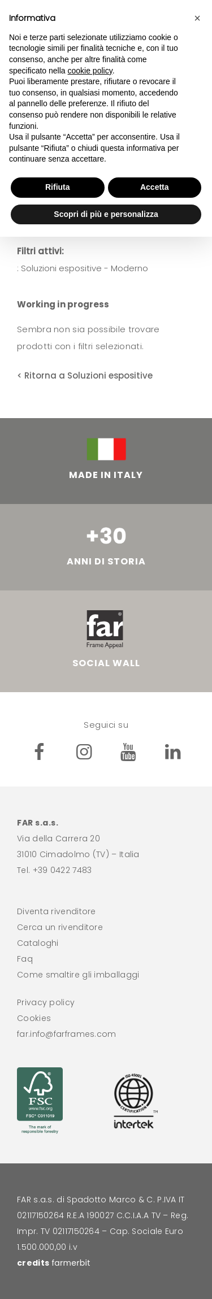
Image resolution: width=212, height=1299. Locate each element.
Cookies (34, 1018)
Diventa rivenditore (56, 911)
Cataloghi (38, 943)
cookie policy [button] (90, 70)
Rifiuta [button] (57, 187)
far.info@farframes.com (66, 1034)
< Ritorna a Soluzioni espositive (85, 375)
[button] (197, 18)
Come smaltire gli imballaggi (78, 974)
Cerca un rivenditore (60, 927)
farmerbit (70, 1262)
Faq (25, 959)
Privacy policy (46, 1002)
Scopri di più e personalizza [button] (106, 214)
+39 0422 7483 (62, 870)
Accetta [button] (154, 187)
